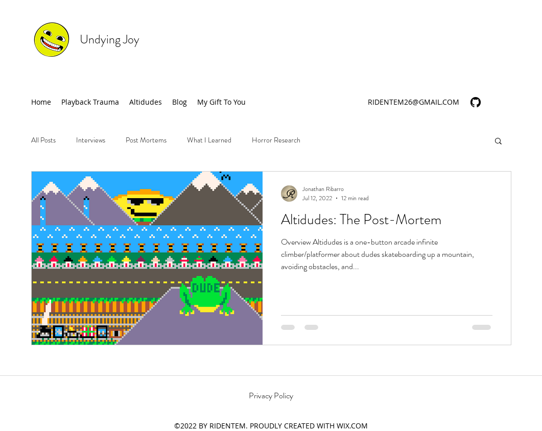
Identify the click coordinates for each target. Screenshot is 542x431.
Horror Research (276, 140)
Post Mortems (146, 140)
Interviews (90, 140)
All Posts (43, 140)
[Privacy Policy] (271, 396)
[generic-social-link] (475, 102)
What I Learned (209, 140)
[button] (498, 141)
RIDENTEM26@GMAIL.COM (413, 102)
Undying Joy (109, 39)
